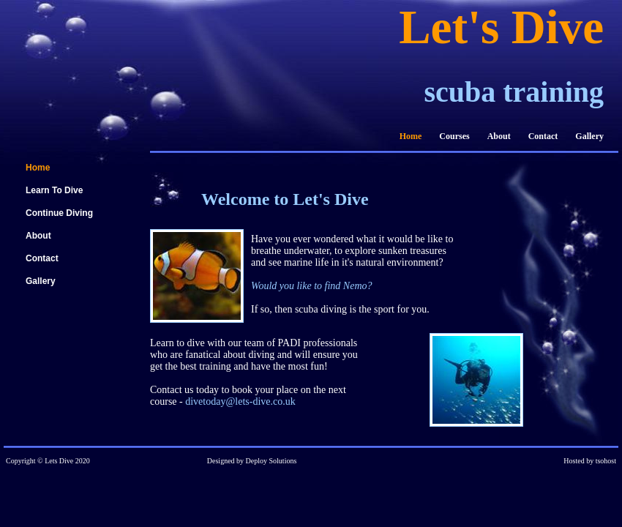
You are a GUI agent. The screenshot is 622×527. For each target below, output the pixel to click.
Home (411, 136)
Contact (543, 136)
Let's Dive (501, 27)
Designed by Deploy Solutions (252, 461)
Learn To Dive (54, 190)
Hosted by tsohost (589, 461)
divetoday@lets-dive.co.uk (240, 401)
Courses (454, 136)
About (499, 136)
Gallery (589, 136)
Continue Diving (59, 213)
